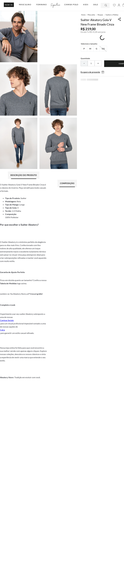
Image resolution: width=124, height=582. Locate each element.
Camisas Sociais (7, 320)
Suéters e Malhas (112, 15)
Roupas (100, 15)
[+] (98, 63)
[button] (84, 49)
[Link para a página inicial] (83, 14)
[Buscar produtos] (106, 5)
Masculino (91, 15)
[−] (84, 63)
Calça (2, 330)
